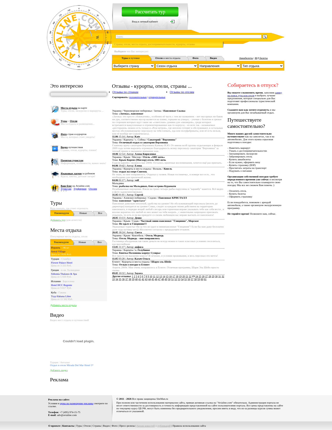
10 (151, 276)
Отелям (93, 188)
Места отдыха (65, 230)
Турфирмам (80, 188)
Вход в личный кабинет (145, 21)
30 (216, 276)
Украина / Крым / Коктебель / (138, 235)
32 (222, 276)
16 (170, 276)
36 (123, 279)
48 (162, 279)
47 (159, 279)
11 (154, 276)
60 (202, 279)
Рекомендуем (61, 213)
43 (146, 279)
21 (187, 276)
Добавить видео (59, 370)
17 (173, 276)
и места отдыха (168, 58)
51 (172, 279)
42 (143, 279)
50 (169, 279)
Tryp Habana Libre (61, 296)
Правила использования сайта (189, 425)
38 (130, 279)
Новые (83, 213)
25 (200, 276)
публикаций (164, 425)
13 (160, 276)
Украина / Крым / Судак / (155, 220)
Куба (53, 292)
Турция (55, 258)
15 (167, 276)
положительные (138, 97)
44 (149, 279)
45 (152, 279)
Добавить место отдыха (63, 305)
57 (192, 279)
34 (117, 279)
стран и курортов (73, 134)
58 (195, 279)
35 (120, 279)
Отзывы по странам (125, 92)
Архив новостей (146, 425)
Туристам (66, 188)
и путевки (130, 58)
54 (182, 279)
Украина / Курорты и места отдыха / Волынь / (142, 168)
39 (133, 279)
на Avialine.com (75, 185)
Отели (87, 425)
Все (100, 213)
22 (190, 276)
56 (188, 279)
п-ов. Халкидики (70, 270)
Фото (114, 425)
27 (206, 276)
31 (219, 276)
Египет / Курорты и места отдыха (141, 261)
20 (183, 276)
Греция (55, 270)
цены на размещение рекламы (76, 403)
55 (185, 279)
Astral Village (58, 251)
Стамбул (66, 258)
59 (198, 279)
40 (136, 279)
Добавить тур (57, 219)
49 (166, 279)
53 (179, 279)
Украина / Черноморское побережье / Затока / (148, 110)
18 (177, 276)
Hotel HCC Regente (61, 285)
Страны (97, 425)
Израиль (55, 247)
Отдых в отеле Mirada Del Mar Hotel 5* (71, 365)
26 (203, 276)
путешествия (72, 147)
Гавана (62, 292)
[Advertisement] (197, 299)
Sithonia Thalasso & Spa (64, 273)
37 (126, 279)
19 (180, 276)
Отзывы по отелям (182, 92)
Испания (55, 281)
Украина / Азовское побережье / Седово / (149, 197)
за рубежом (78, 173)
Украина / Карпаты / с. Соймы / (144, 139)
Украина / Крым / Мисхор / (138, 156)
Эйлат (65, 247)
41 (139, 279)
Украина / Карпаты (131, 250)
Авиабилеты (246, 58)
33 (113, 279)
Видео (106, 425)
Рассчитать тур (150, 11)
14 (164, 276)
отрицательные (157, 97)
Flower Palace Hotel (61, 262)
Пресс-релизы (127, 425)
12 (157, 276)
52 (175, 279)
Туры (56, 203)
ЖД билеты (261, 58)
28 (209, 276)
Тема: (127, 113)
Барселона (68, 281)
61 (205, 279)
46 (156, 279)
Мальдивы (118, 183)
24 (196, 276)
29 (213, 276)
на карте (74, 107)
